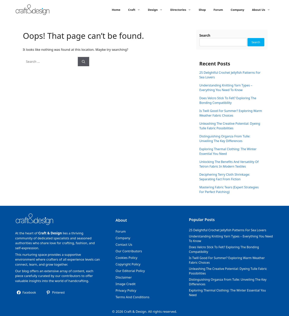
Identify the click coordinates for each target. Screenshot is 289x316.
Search (204, 35)
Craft (136, 9)
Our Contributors (129, 251)
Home (116, 10)
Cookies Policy (126, 257)
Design (157, 9)
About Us (263, 9)
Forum (218, 10)
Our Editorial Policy (130, 271)
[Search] (83, 61)
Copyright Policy (128, 264)
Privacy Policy (126, 290)
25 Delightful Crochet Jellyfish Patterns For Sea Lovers (227, 230)
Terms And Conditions (132, 297)
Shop (202, 10)
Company (237, 10)
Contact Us (124, 244)
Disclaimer (124, 277)
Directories (182, 9)
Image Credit (126, 284)
